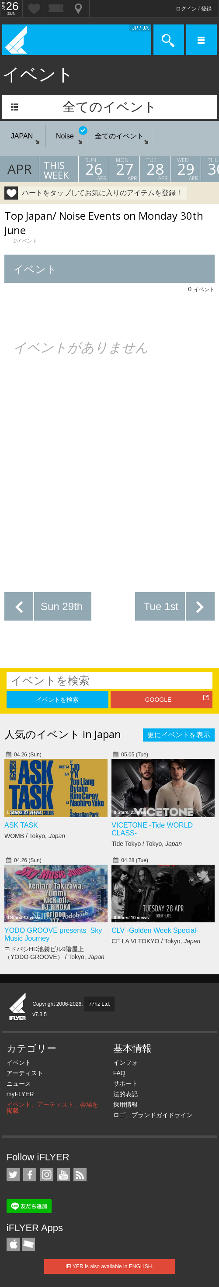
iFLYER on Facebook (29, 1174)
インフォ (125, 1062)
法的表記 (125, 1093)
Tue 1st (161, 606)
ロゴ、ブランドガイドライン (153, 1114)
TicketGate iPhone (28, 1244)
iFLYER (18, 1007)
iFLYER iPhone (13, 1244)
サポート (125, 1083)
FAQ (119, 1073)
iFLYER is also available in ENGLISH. (109, 1266)
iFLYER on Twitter (13, 1174)
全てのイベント (110, 107)
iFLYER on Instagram (46, 1174)
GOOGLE (158, 699)
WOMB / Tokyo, (34, 835)
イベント (19, 1062)
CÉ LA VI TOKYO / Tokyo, (155, 941)
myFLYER (20, 1093)
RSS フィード (80, 1174)
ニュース (19, 1083)
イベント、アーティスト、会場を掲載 (52, 1107)
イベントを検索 (57, 699)
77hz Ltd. (99, 1004)
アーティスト (25, 1073)
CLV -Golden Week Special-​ (154, 930)
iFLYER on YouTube (63, 1174)
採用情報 (125, 1104)
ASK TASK (21, 825)
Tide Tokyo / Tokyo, (146, 843)
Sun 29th (62, 606)
